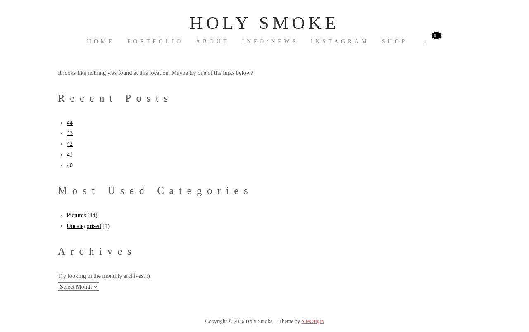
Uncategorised (84, 226)
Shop (394, 41)
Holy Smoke (264, 23)
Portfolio (155, 41)
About (212, 41)
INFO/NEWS (270, 41)
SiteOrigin (312, 321)
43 (70, 133)
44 (70, 122)
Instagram (340, 41)
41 (70, 154)
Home (101, 41)
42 (70, 143)
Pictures (76, 215)
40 (70, 165)
